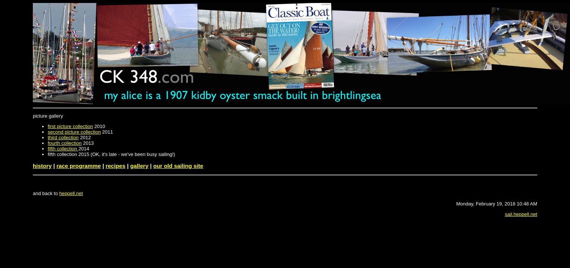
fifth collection (63, 148)
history (42, 166)
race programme (78, 166)
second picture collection (74, 132)
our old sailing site (178, 166)
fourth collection (65, 143)
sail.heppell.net (521, 214)
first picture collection (70, 126)
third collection (63, 137)
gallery (139, 166)
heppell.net (71, 193)
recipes (115, 166)
